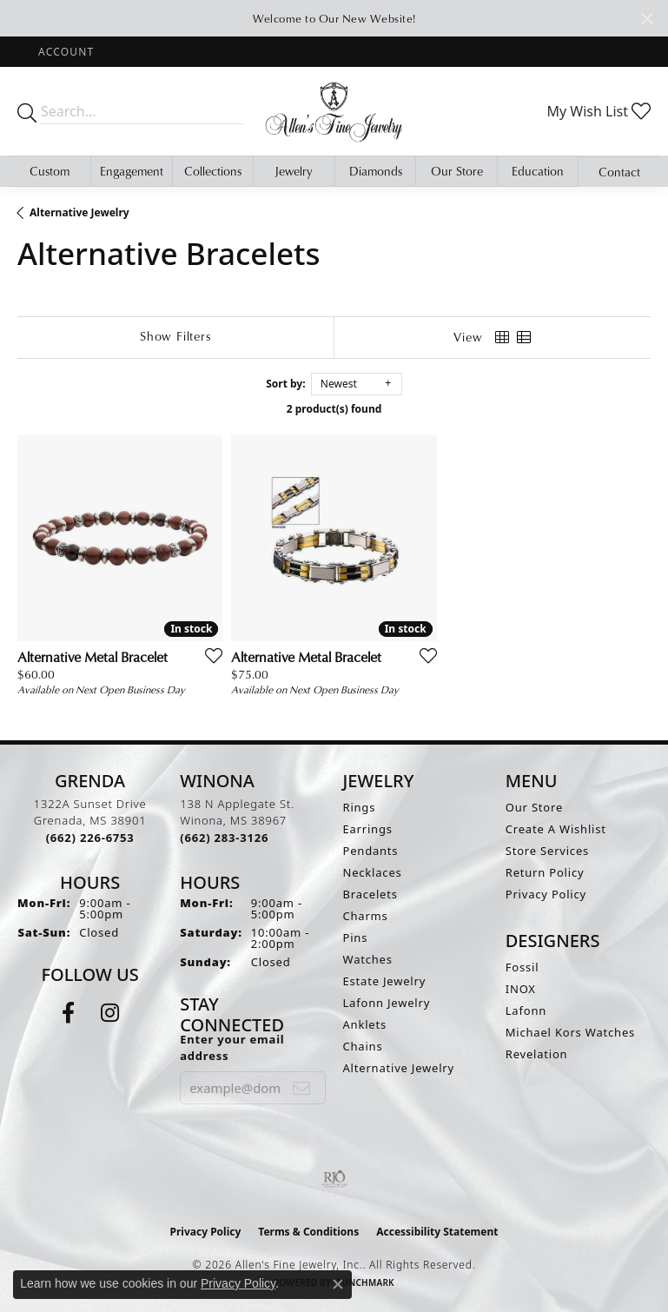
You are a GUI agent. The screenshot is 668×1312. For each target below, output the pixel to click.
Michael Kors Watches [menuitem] (570, 1032)
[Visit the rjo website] (334, 1179)
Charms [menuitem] (365, 916)
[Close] (647, 19)
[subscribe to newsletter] (302, 1087)
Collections (212, 170)
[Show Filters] (175, 337)
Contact (619, 171)
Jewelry (293, 170)
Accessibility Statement (437, 1231)
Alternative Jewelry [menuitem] (398, 1068)
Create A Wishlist (556, 829)
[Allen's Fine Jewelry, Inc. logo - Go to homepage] (334, 111)
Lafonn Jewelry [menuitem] (387, 1003)
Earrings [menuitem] (368, 829)
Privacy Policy (546, 894)
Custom (49, 170)
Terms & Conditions (308, 1231)
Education (538, 170)
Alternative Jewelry (79, 212)
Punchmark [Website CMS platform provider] (365, 1282)
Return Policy (545, 872)
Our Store (457, 170)
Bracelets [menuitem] (370, 894)
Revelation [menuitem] (537, 1054)
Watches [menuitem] (368, 959)
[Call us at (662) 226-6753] (90, 837)
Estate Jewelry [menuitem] (385, 981)
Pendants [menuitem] (371, 850)
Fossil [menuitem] (522, 967)
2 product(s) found (334, 408)
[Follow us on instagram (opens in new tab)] (110, 1013)
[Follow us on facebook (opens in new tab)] (68, 1013)
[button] (64, 51)
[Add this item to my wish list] (208, 655)
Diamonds (375, 170)
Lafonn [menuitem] (526, 1010)
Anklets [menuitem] (365, 1024)
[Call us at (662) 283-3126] (224, 837)
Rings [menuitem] (359, 807)
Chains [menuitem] (363, 1046)
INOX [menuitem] (521, 989)
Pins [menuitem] (355, 937)
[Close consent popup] (338, 1284)
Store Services (547, 850)
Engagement (131, 170)
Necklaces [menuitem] (372, 872)
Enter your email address (232, 1047)
